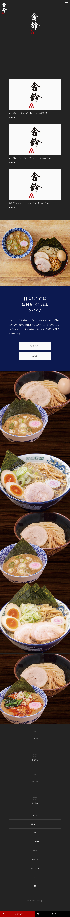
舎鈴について (35, 826)
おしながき (35, 358)
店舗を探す (12, 913)
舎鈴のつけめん (35, 348)
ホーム (35, 817)
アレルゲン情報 (35, 843)
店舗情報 (35, 852)
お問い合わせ (35, 870)
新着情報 (35, 861)
